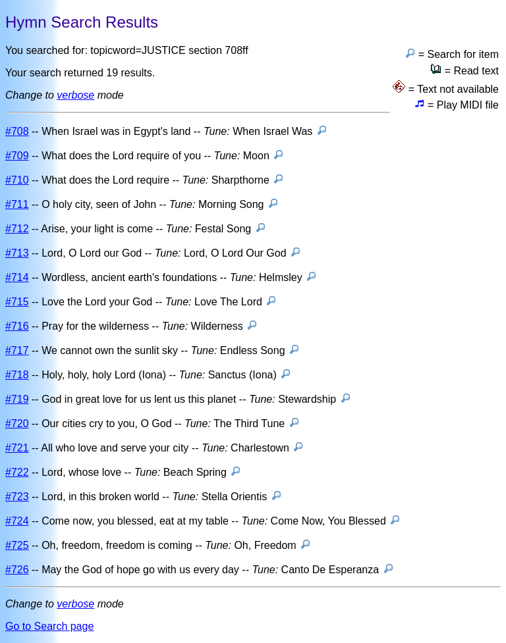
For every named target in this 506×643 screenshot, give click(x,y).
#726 (17, 569)
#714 (17, 277)
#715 (17, 301)
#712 (17, 228)
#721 (17, 447)
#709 (17, 155)
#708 (17, 131)
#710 (17, 180)
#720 (17, 423)
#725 (17, 545)
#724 (17, 521)
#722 (17, 472)
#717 (17, 350)
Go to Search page (49, 626)
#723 (17, 496)
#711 (17, 204)
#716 (17, 326)
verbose (75, 95)
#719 (17, 399)
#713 (17, 253)
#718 (17, 374)
